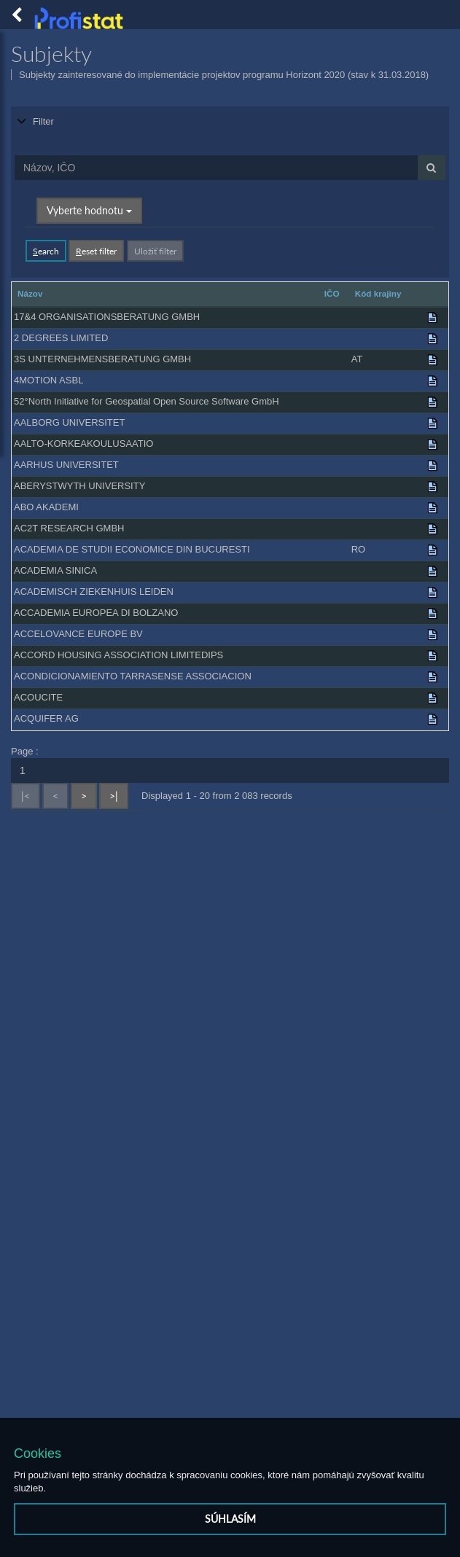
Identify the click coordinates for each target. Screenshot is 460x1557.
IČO (332, 292)
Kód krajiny (378, 292)
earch (46, 249)
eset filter (96, 249)
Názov (29, 292)
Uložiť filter (155, 249)
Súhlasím (230, 1519)
